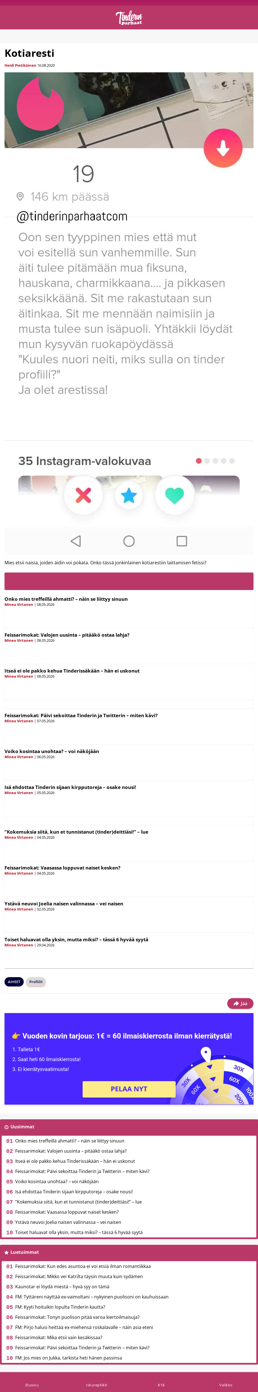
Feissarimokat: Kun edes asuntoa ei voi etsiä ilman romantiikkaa (83, 1266)
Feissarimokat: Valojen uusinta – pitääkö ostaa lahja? (67, 635)
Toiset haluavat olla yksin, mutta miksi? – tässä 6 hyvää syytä (76, 939)
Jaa (240, 1003)
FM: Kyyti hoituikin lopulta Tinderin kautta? (60, 1307)
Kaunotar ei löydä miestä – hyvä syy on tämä (62, 1286)
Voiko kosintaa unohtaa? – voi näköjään (52, 751)
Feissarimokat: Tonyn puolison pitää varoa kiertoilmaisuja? (77, 1317)
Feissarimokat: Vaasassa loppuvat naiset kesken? (62, 867)
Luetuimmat (24, 1252)
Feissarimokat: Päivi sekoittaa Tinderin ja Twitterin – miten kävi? (81, 715)
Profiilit (36, 981)
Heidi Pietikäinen (20, 65)
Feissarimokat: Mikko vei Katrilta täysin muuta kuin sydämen (79, 1276)
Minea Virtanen (19, 604)
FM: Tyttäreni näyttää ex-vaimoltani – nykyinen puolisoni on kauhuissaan (92, 1297)
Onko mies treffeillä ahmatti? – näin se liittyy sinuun (66, 599)
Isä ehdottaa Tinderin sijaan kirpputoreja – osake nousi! (70, 787)
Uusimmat (22, 1127)
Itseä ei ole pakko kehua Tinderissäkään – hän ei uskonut (72, 670)
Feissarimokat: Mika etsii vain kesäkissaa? (58, 1337)
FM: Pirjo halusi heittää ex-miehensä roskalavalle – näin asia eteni (84, 1327)
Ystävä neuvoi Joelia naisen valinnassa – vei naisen (64, 903)
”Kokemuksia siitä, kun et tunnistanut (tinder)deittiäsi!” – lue (76, 832)
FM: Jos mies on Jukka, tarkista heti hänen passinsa (68, 1358)
